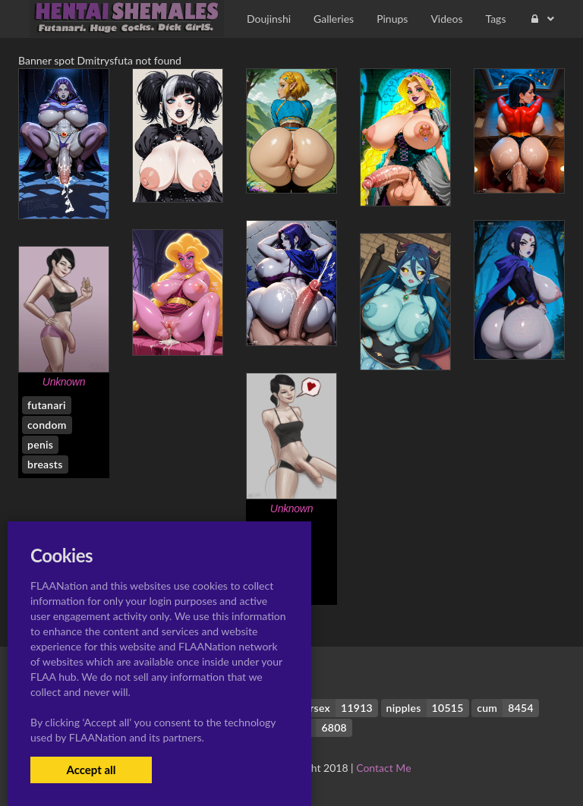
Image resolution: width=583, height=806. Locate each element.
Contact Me (383, 767)
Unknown (64, 382)
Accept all (90, 769)
